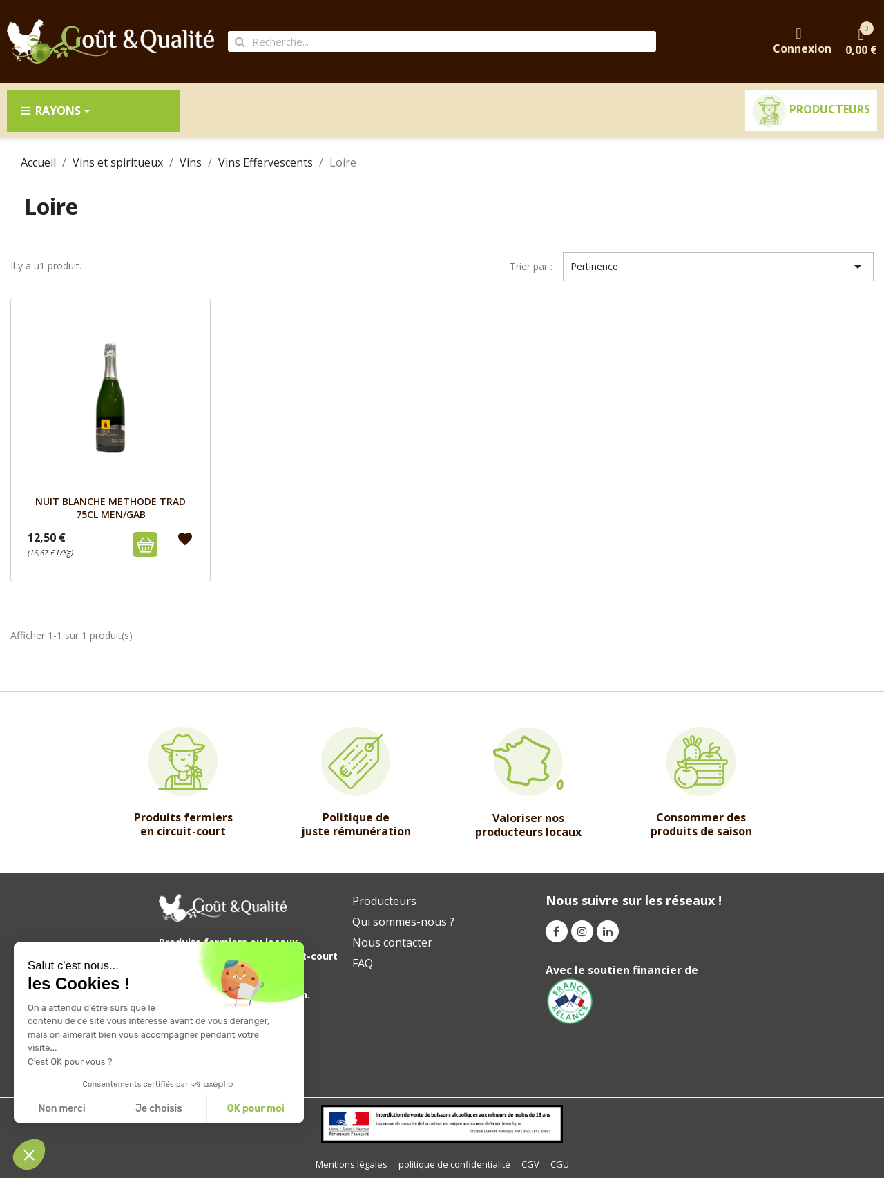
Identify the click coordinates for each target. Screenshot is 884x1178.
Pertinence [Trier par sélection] (718, 266)
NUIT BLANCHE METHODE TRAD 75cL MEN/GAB (110, 507)
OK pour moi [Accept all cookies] (256, 1108)
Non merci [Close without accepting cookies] (61, 1108)
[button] (29, 1154)
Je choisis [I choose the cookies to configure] (158, 1108)
